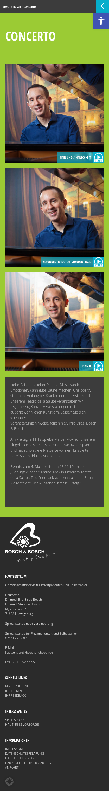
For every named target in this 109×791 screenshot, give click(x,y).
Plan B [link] (93, 366)
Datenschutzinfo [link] (19, 758)
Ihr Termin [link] (13, 691)
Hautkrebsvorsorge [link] (22, 724)
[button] (9, 781)
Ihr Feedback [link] (15, 695)
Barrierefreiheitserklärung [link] (28, 763)
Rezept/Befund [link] (17, 686)
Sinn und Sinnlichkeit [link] (82, 157)
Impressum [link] (14, 749)
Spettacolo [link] (14, 720)
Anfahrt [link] (11, 767)
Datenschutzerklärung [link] (24, 753)
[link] (101, 21)
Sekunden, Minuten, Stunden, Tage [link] (73, 262)
